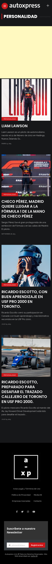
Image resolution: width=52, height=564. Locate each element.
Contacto (37, 501)
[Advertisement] (26, 52)
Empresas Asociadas (21, 501)
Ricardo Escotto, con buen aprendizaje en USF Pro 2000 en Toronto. (24, 299)
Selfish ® (34, 556)
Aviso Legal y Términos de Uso (26, 489)
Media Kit (38, 495)
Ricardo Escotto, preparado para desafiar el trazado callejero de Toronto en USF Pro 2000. (24, 391)
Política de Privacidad (21, 495)
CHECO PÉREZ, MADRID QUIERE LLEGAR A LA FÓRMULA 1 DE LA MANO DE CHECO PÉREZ (23, 209)
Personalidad (10, 119)
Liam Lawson (15, 125)
